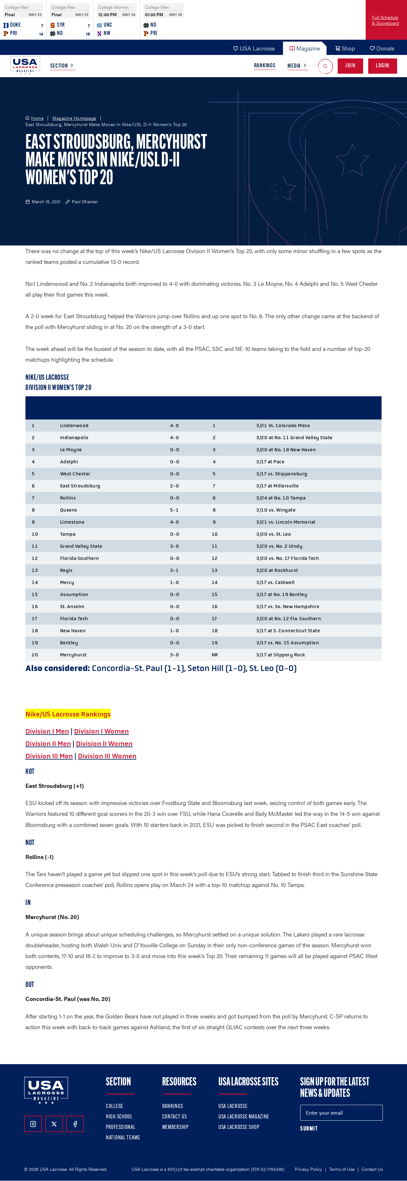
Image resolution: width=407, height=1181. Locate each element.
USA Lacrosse (254, 48)
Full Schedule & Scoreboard (385, 20)
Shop (345, 48)
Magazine (304, 48)
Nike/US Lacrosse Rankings (68, 714)
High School (119, 1117)
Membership (175, 1127)
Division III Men (49, 756)
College (114, 1107)
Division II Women (104, 744)
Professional (120, 1127)
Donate (381, 48)
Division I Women (101, 731)
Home (37, 118)
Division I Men (47, 731)
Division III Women (107, 756)
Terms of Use (342, 1169)
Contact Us (174, 1117)
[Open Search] (325, 66)
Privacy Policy (308, 1169)
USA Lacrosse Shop (238, 1127)
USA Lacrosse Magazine (243, 1117)
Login (383, 66)
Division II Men (48, 744)
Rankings (265, 66)
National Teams (123, 1138)
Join (350, 66)
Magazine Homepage (74, 118)
